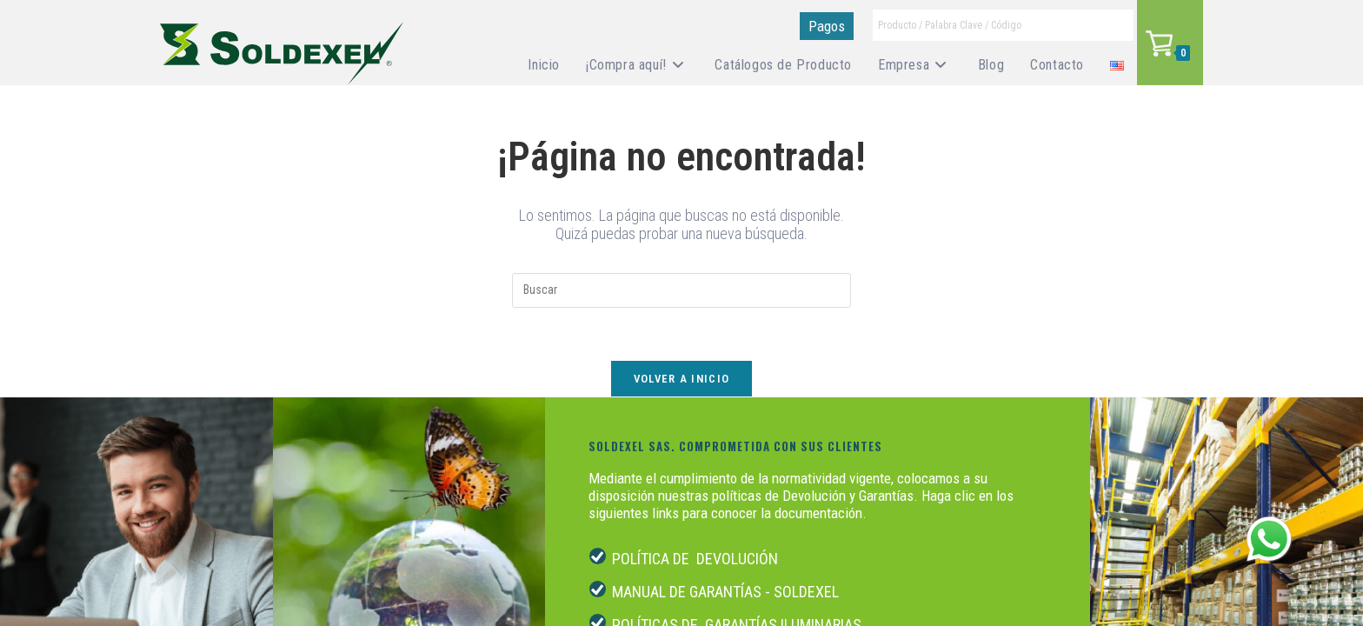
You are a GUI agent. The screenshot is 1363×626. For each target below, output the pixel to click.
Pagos (826, 26)
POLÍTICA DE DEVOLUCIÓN (695, 558)
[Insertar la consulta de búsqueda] (681, 290)
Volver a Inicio (682, 378)
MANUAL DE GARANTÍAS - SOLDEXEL (725, 592)
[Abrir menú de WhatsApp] (1269, 539)
